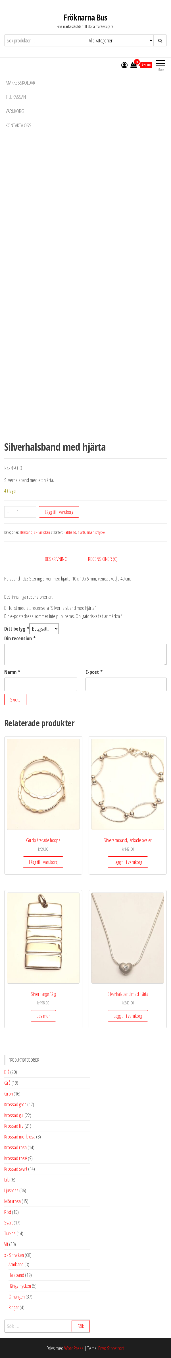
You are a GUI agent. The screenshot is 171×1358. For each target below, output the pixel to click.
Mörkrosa (12, 1201)
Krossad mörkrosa (19, 1136)
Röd (7, 1212)
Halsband (26, 532)
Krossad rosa (15, 1147)
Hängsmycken (20, 1285)
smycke (100, 532)
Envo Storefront (111, 1348)
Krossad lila (14, 1125)
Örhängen (17, 1296)
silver (90, 532)
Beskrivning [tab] (56, 558)
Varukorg (15, 111)
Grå (7, 1082)
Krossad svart (15, 1168)
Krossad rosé (15, 1158)
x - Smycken (42, 532)
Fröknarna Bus (85, 17)
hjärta (81, 532)
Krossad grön (15, 1104)
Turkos (10, 1233)
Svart (8, 1222)
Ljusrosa (11, 1190)
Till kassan (16, 96)
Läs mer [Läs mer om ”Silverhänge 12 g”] (43, 1015)
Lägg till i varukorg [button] (43, 862)
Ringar (14, 1307)
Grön (8, 1093)
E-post (94, 671)
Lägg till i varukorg (59, 511)
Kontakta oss (18, 125)
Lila (7, 1179)
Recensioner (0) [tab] (103, 558)
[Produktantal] (20, 512)
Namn (12, 671)
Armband (16, 1264)
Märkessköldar (20, 82)
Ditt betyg (16, 628)
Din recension (20, 638)
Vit (6, 1244)
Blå (6, 1071)
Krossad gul (14, 1115)
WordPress (74, 1348)
